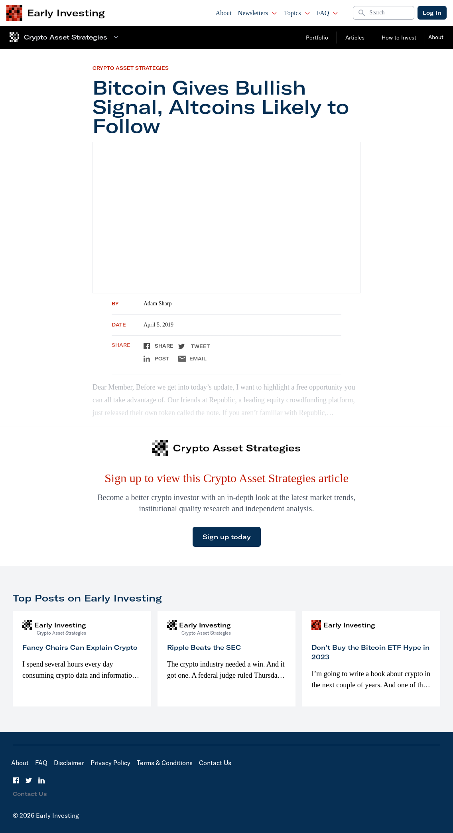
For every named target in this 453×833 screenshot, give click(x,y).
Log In (432, 12)
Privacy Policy (110, 763)
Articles (354, 37)
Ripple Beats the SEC (204, 647)
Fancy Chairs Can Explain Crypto (80, 647)
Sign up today (227, 537)
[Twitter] (29, 780)
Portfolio (317, 37)
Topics (297, 13)
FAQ (328, 13)
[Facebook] (16, 780)
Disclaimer (69, 763)
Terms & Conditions (165, 763)
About (224, 13)
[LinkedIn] (41, 780)
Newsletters (258, 13)
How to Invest (399, 37)
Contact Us (215, 763)
